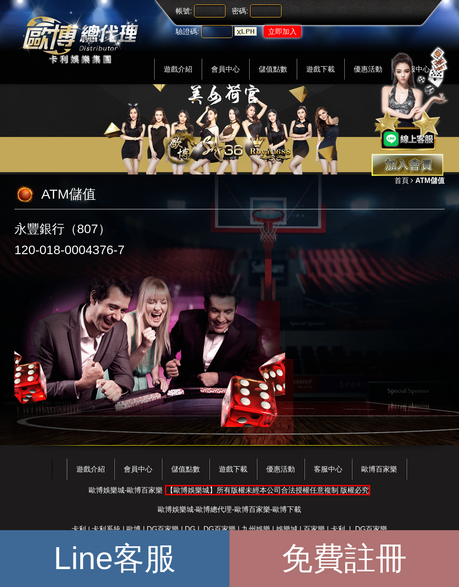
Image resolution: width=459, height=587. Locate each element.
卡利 (79, 529)
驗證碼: (187, 31)
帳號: (184, 11)
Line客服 (115, 558)
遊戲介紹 (178, 69)
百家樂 (314, 529)
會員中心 (225, 69)
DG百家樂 (163, 529)
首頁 (401, 180)
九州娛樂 (256, 529)
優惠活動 (280, 469)
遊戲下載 (320, 69)
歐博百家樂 (379, 469)
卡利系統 (106, 529)
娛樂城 (287, 529)
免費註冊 (344, 558)
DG (190, 529)
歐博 (133, 529)
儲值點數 (273, 69)
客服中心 (328, 469)
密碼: (240, 11)
